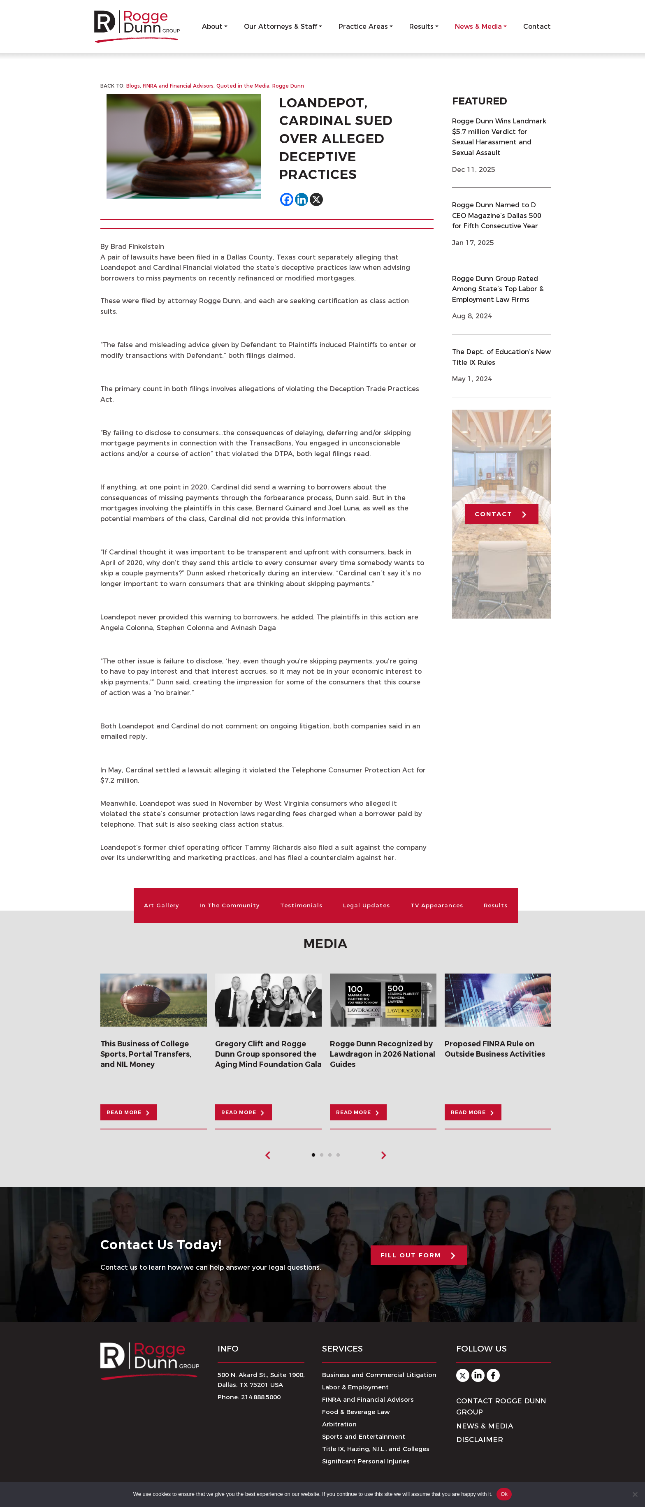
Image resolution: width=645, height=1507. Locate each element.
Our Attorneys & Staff (280, 26)
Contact (537, 26)
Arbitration (339, 1424)
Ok (504, 1494)
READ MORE (124, 1113)
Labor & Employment (355, 1387)
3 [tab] (332, 1157)
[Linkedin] (301, 199)
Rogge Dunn (288, 86)
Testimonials (301, 905)
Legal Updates (366, 905)
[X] (316, 199)
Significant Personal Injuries (366, 1461)
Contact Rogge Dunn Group (501, 1407)
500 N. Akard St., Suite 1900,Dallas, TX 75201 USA (261, 1380)
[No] (635, 1494)
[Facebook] (286, 199)
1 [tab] (315, 1157)
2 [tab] (324, 1157)
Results (421, 26)
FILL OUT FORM (411, 1255)
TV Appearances (438, 905)
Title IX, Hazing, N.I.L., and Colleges (375, 1449)
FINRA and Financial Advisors (178, 86)
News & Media (478, 26)
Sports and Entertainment (363, 1437)
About (212, 26)
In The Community (228, 905)
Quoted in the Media (243, 86)
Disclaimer (479, 1440)
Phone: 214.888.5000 (249, 1397)
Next (383, 1156)
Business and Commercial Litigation (379, 1375)
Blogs (133, 86)
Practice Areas (363, 26)
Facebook (493, 1375)
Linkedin (478, 1375)
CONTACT (493, 514)
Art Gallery (159, 905)
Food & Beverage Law (356, 1412)
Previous (268, 1156)
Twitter (462, 1375)
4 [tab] (340, 1157)
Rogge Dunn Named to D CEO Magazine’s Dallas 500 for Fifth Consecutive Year (497, 216)
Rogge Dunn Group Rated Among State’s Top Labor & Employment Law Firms (498, 289)
